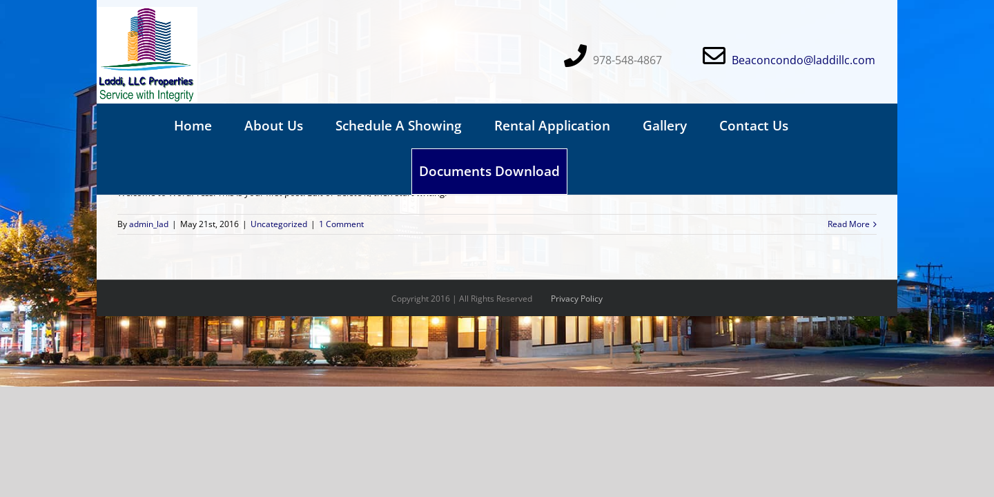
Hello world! (152, 159)
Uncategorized (279, 224)
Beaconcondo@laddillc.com (803, 60)
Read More (849, 224)
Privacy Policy (577, 298)
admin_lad (148, 224)
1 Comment (341, 224)
